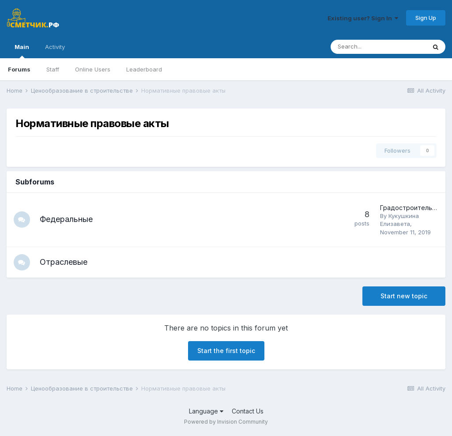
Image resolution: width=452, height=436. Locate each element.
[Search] (378, 47)
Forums (19, 69)
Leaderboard (144, 69)
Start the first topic (226, 352)
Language (206, 412)
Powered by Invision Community (226, 423)
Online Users (92, 69)
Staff (52, 69)
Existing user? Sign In (363, 18)
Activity (55, 46)
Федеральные (67, 219)
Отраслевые (65, 262)
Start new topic (403, 297)
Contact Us (248, 412)
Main (22, 50)
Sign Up (425, 17)
